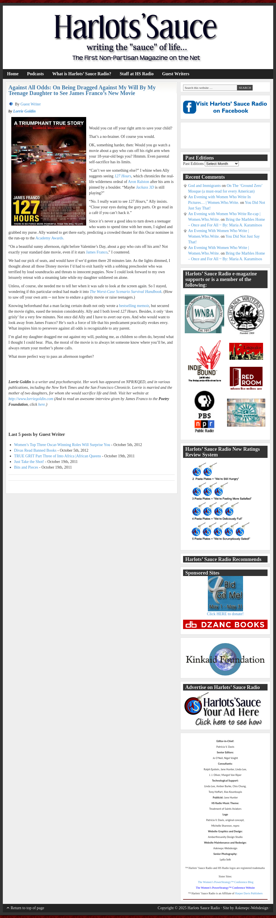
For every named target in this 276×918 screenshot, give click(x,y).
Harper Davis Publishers (249, 893)
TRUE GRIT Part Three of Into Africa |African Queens (57, 456)
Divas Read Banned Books (35, 450)
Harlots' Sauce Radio (138, 37)
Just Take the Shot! (29, 462)
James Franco (97, 252)
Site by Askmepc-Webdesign (245, 908)
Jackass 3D (145, 187)
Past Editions (193, 164)
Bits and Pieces (26, 467)
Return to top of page (27, 908)
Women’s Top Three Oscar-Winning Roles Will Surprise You (62, 445)
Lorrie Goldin (24, 111)
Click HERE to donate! (225, 614)
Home (13, 73)
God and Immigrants (204, 186)
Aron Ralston (138, 182)
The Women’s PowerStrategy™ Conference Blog (225, 882)
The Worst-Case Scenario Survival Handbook (126, 292)
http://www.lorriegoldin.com (30, 399)
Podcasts (35, 73)
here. (42, 404)
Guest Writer (31, 104)
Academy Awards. (49, 238)
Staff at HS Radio (136, 73)
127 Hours (122, 176)
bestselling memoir (134, 306)
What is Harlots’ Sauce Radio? (81, 73)
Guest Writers (175, 73)
